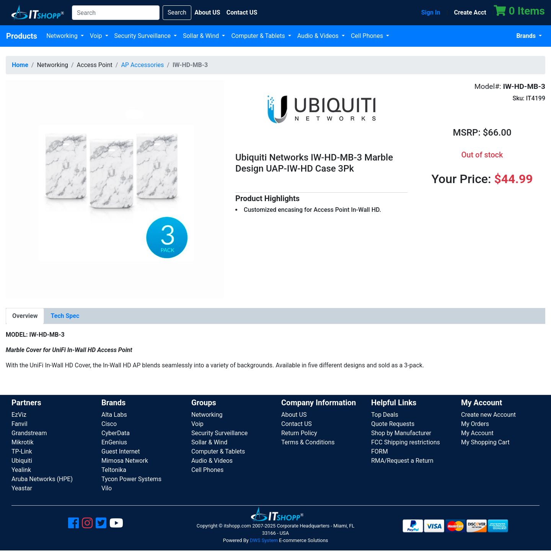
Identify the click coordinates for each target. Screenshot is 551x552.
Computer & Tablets (258, 35)
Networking (62, 35)
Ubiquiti (21, 460)
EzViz (18, 414)
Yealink (21, 469)
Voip (97, 35)
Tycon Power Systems (131, 479)
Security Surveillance (143, 35)
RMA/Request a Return (402, 460)
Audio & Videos (318, 35)
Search (177, 12)
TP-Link (21, 451)
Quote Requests (392, 424)
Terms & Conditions (308, 442)
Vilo (106, 488)
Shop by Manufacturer (401, 433)
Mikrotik (22, 442)
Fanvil (19, 424)
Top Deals (384, 414)
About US (293, 414)
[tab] (25, 316)
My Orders (475, 424)
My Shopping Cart (485, 442)
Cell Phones (368, 35)
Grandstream (29, 433)
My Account (477, 433)
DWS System (264, 540)
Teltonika (113, 469)
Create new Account (488, 414)
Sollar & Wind (201, 35)
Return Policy (299, 433)
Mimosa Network (124, 460)
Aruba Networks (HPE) (42, 479)
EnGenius (114, 442)
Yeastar (21, 488)
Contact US (296, 424)
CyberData (115, 433)
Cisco (109, 424)
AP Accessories (142, 65)
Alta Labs (114, 414)
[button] (115, 189)
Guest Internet (120, 451)
